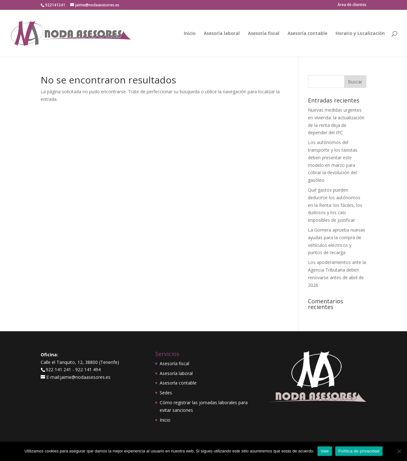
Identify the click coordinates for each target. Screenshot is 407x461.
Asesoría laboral (222, 33)
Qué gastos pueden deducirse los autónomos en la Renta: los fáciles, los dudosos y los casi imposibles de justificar (335, 205)
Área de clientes (351, 5)
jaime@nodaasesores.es (85, 377)
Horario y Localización (360, 33)
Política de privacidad (358, 451)
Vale (325, 451)
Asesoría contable (307, 33)
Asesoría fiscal (263, 33)
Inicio (190, 33)
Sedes (166, 393)
